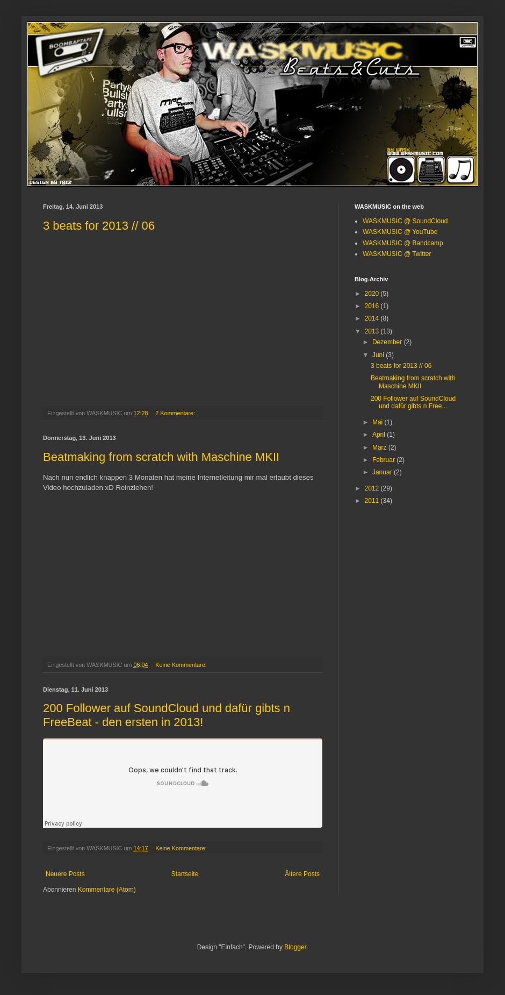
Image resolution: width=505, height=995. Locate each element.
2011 (373, 500)
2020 (373, 293)
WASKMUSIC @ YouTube (400, 232)
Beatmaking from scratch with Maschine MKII (161, 457)
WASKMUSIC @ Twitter (397, 254)
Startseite (185, 874)
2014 (373, 318)
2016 (373, 306)
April (379, 434)
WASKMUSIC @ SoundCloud (405, 221)
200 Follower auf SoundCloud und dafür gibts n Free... (413, 402)
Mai (378, 422)
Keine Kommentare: (181, 665)
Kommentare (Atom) (107, 889)
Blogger (295, 947)
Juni (379, 355)
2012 (373, 488)
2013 (373, 331)
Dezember (388, 342)
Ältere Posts (302, 874)
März (380, 447)
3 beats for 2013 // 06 (99, 225)
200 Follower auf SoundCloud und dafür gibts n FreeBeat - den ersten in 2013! (166, 715)
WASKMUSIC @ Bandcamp (403, 243)
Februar (384, 460)
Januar (383, 472)
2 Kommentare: (176, 413)
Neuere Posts (65, 874)
